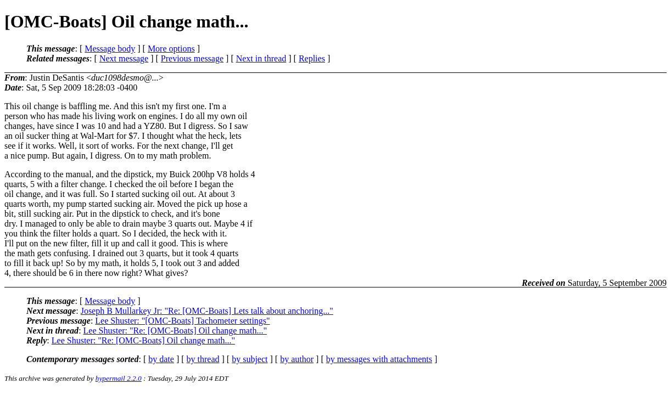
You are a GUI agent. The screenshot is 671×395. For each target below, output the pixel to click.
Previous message (192, 58)
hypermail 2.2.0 (119, 378)
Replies (312, 58)
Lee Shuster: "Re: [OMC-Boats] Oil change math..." (175, 330)
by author (297, 359)
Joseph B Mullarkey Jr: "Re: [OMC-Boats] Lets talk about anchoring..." (207, 310)
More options (171, 48)
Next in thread (261, 58)
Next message (123, 58)
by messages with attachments (379, 359)
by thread (203, 359)
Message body (110, 48)
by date (161, 359)
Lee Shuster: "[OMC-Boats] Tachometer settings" (182, 320)
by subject (249, 359)
